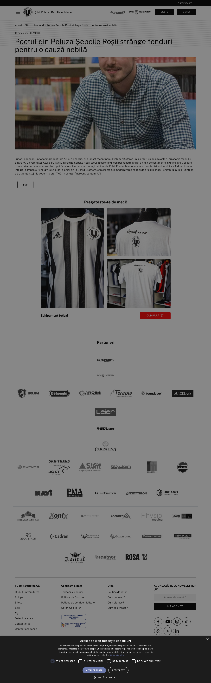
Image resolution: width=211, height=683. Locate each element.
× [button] (207, 639)
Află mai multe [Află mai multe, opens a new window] (117, 655)
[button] (105, 677)
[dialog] (105, 659)
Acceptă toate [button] (94, 670)
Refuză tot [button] (118, 670)
